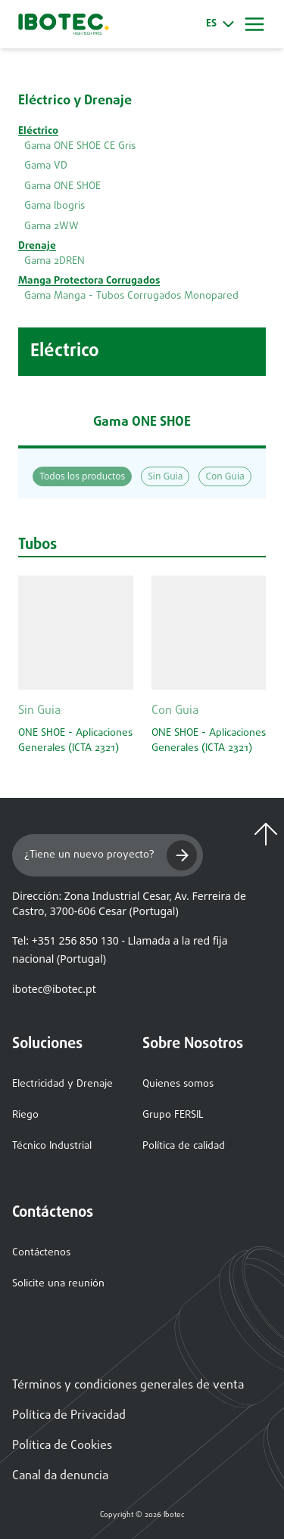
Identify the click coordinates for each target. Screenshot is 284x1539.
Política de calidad (183, 1146)
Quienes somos (178, 1084)
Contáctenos (41, 1253)
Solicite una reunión (58, 1284)
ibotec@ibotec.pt (54, 989)
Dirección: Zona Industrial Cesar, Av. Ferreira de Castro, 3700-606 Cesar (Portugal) (129, 903)
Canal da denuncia (60, 1476)
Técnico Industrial (52, 1146)
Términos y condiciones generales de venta (128, 1385)
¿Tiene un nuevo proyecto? (110, 855)
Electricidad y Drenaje (62, 1084)
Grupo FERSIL (173, 1115)
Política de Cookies (62, 1446)
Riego (25, 1115)
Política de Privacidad (69, 1416)
